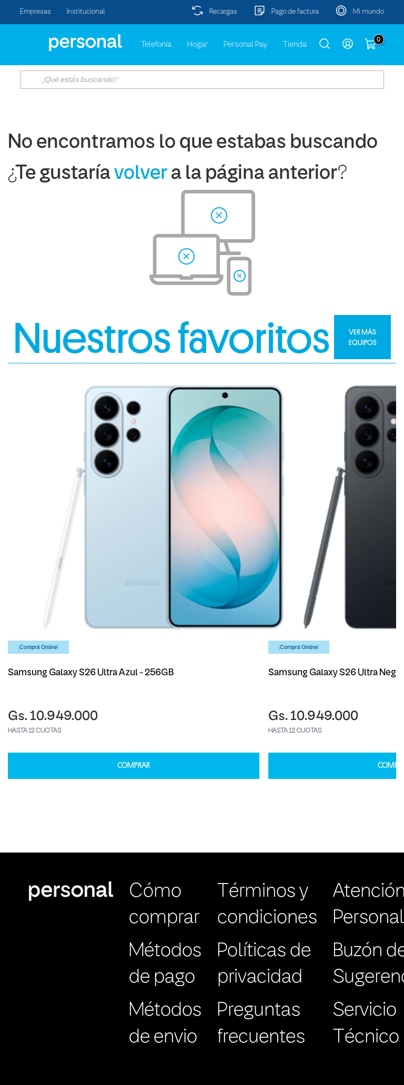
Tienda (295, 44)
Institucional (86, 11)
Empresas (35, 11)
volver (140, 173)
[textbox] (201, 79)
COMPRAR (133, 765)
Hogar (197, 44)
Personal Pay (245, 44)
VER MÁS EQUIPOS (363, 337)
